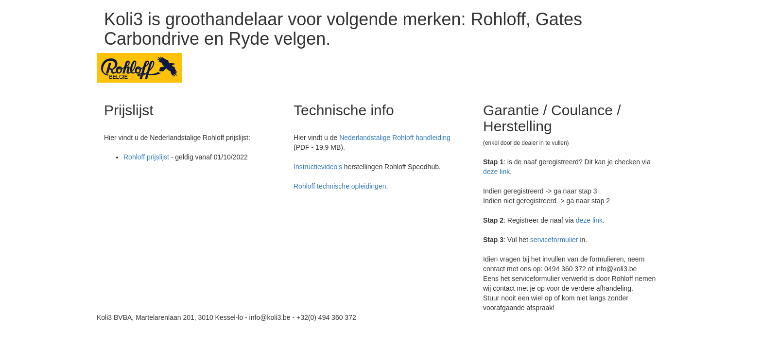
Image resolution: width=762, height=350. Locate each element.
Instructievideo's (318, 167)
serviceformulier (554, 240)
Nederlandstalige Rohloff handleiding (394, 137)
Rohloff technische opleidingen (340, 186)
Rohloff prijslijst (146, 157)
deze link (496, 171)
